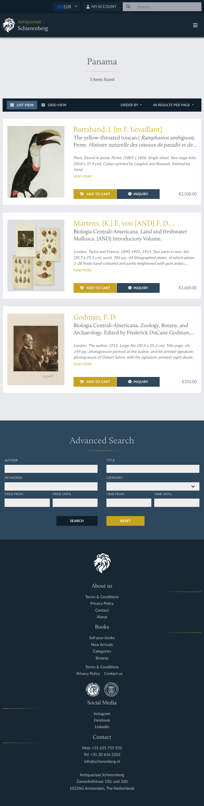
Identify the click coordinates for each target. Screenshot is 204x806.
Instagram (102, 713)
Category (114, 477)
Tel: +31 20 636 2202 (102, 754)
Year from (115, 493)
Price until (62, 493)
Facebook (102, 720)
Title (110, 460)
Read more (83, 176)
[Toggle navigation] (195, 25)
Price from (14, 493)
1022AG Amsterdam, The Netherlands (102, 788)
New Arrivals (102, 644)
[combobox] (66, 6)
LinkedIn (102, 727)
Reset (125, 520)
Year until (163, 493)
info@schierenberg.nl (102, 761)
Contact (102, 610)
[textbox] (66, 6)
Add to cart (95, 193)
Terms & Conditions (102, 597)
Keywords (13, 477)
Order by (130, 104)
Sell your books (102, 638)
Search (77, 520)
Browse (102, 658)
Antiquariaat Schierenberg (102, 775)
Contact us (113, 673)
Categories (102, 651)
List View (22, 104)
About (102, 617)
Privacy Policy (102, 603)
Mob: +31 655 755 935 (102, 748)
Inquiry (138, 193)
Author (11, 460)
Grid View (54, 104)
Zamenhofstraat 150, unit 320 (102, 781)
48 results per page (172, 104)
